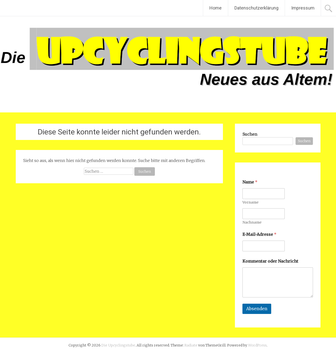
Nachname (251, 222)
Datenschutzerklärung (256, 8)
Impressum (302, 8)
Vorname (250, 202)
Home (215, 8)
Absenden (256, 308)
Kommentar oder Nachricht (270, 261)
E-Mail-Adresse (259, 234)
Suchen (249, 134)
